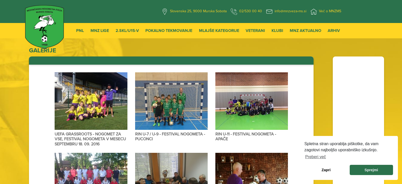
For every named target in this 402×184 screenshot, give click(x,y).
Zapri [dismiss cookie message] (325, 170)
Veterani (255, 31)
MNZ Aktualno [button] (305, 31)
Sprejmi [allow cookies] (371, 170)
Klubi (277, 31)
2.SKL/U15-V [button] (127, 31)
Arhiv (334, 31)
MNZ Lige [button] (100, 31)
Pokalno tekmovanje (168, 31)
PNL (80, 31)
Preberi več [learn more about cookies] (315, 157)
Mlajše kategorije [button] (219, 31)
